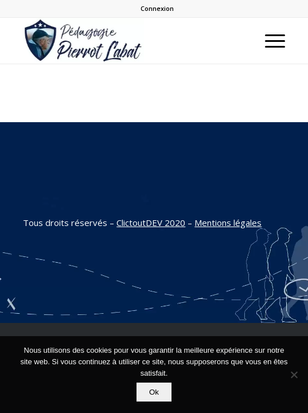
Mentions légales (228, 222)
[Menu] (269, 41)
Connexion (157, 8)
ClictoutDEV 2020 (150, 222)
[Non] (293, 374)
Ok (154, 392)
